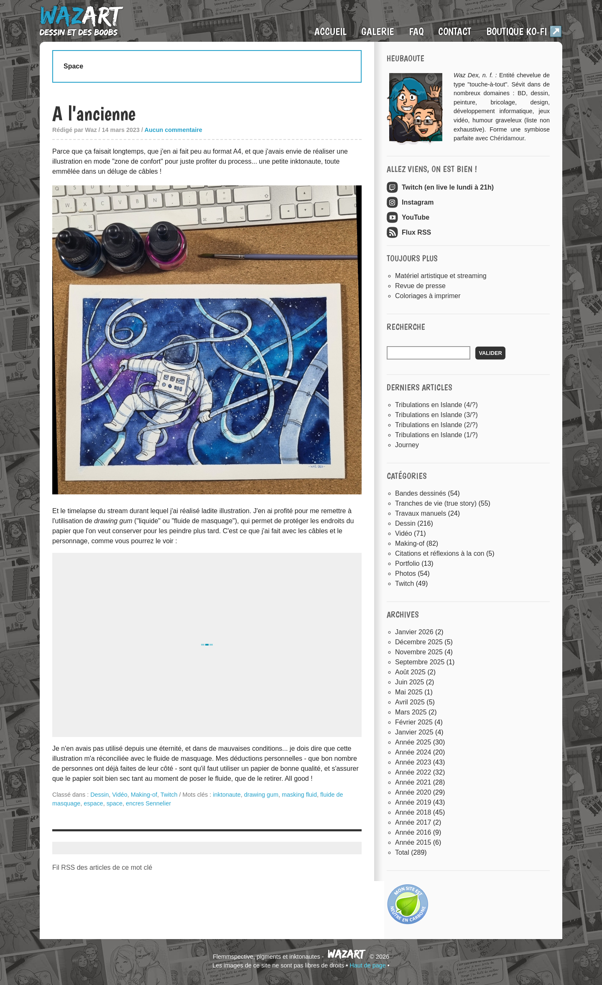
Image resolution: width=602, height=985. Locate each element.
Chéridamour (507, 138)
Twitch (169, 794)
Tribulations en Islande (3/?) (436, 414)
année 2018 (413, 812)
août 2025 (410, 672)
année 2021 (413, 782)
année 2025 (413, 742)
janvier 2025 (414, 732)
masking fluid (299, 794)
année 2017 (413, 822)
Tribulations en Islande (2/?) (436, 424)
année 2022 (413, 772)
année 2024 (413, 752)
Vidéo (120, 794)
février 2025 (414, 722)
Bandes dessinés (420, 493)
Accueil (330, 31)
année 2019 (413, 802)
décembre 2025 (419, 642)
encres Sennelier (148, 803)
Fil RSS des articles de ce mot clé (102, 867)
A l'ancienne (93, 113)
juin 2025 (409, 682)
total (403, 852)
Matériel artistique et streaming (441, 275)
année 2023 (413, 762)
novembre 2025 (419, 652)
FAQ (416, 31)
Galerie (377, 31)
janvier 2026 (414, 632)
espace (93, 803)
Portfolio (407, 563)
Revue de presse (420, 285)
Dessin (99, 794)
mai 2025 (409, 692)
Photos (405, 573)
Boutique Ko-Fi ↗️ (524, 31)
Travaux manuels (420, 513)
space (114, 803)
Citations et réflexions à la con (439, 553)
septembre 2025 (419, 662)
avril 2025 (410, 702)
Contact (454, 31)
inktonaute (226, 794)
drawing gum (261, 794)
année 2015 (413, 842)
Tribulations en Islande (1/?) (436, 434)
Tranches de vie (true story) (436, 503)
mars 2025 (411, 712)
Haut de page (367, 965)
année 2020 (413, 792)
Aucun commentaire (173, 130)
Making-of (144, 794)
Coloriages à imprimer (428, 295)
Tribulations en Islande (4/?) (436, 404)
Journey (407, 444)
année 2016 (413, 832)
